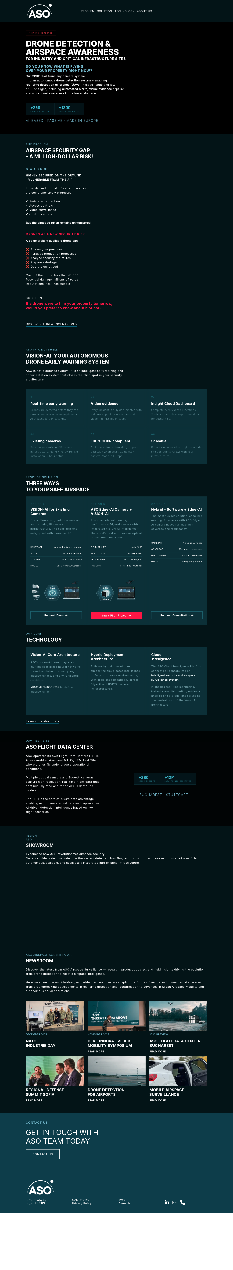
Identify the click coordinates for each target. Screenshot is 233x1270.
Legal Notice (80, 1253)
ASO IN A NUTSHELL (42, 349)
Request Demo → (56, 615)
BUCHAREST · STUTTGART (165, 795)
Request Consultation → (177, 615)
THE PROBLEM (37, 144)
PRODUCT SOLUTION (42, 477)
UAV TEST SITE (38, 740)
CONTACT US (42, 1182)
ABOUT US (144, 11)
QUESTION (34, 298)
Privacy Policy (82, 1257)
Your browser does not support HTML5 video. (55, 903)
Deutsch (124, 1257)
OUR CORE (34, 633)
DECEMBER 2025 (36, 1034)
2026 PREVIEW (158, 1034)
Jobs (121, 1253)
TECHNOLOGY (124, 11)
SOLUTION (104, 11)
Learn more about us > (42, 721)
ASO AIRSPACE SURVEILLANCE (49, 954)
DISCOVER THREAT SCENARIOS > (51, 324)
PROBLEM (88, 11)
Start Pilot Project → (116, 615)
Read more (96, 1051)
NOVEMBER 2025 (98, 1034)
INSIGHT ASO (32, 837)
